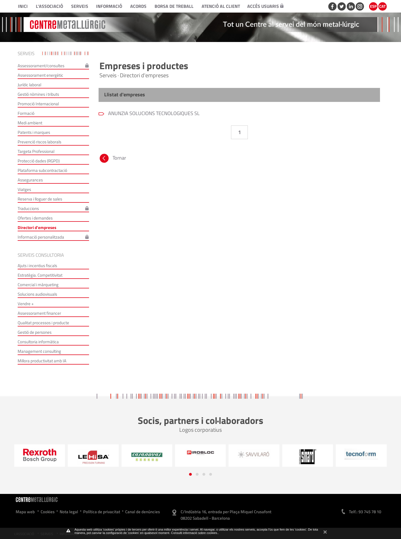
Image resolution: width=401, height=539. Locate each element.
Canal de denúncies (142, 511)
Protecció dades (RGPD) (39, 161)
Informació (109, 6)
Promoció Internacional (38, 104)
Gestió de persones (35, 332)
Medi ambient (30, 123)
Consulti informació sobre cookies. (194, 533)
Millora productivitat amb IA (42, 361)
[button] (190, 474)
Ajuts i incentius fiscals (37, 265)
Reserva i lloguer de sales (40, 199)
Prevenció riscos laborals (39, 142)
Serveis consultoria (41, 255)
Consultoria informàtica (38, 342)
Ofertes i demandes (35, 218)
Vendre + (26, 303)
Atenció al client (221, 6)
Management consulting (39, 351)
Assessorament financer (39, 313)
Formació (26, 113)
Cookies (48, 511)
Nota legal (69, 511)
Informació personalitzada (41, 237)
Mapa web (25, 511)
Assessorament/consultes (41, 65)
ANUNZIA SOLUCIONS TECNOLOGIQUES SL (153, 113)
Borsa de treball (174, 6)
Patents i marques (34, 132)
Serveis (79, 6)
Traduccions (28, 208)
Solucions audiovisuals (37, 294)
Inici (23, 6)
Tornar (112, 159)
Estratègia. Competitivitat (40, 275)
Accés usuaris (265, 6)
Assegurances (30, 180)
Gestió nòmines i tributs (38, 94)
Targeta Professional (36, 151)
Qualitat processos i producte (43, 322)
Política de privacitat (101, 511)
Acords (138, 6)
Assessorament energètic (40, 75)
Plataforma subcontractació (42, 170)
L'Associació (49, 6)
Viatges (24, 189)
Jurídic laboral (29, 84)
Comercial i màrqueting (38, 284)
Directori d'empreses (37, 227)
